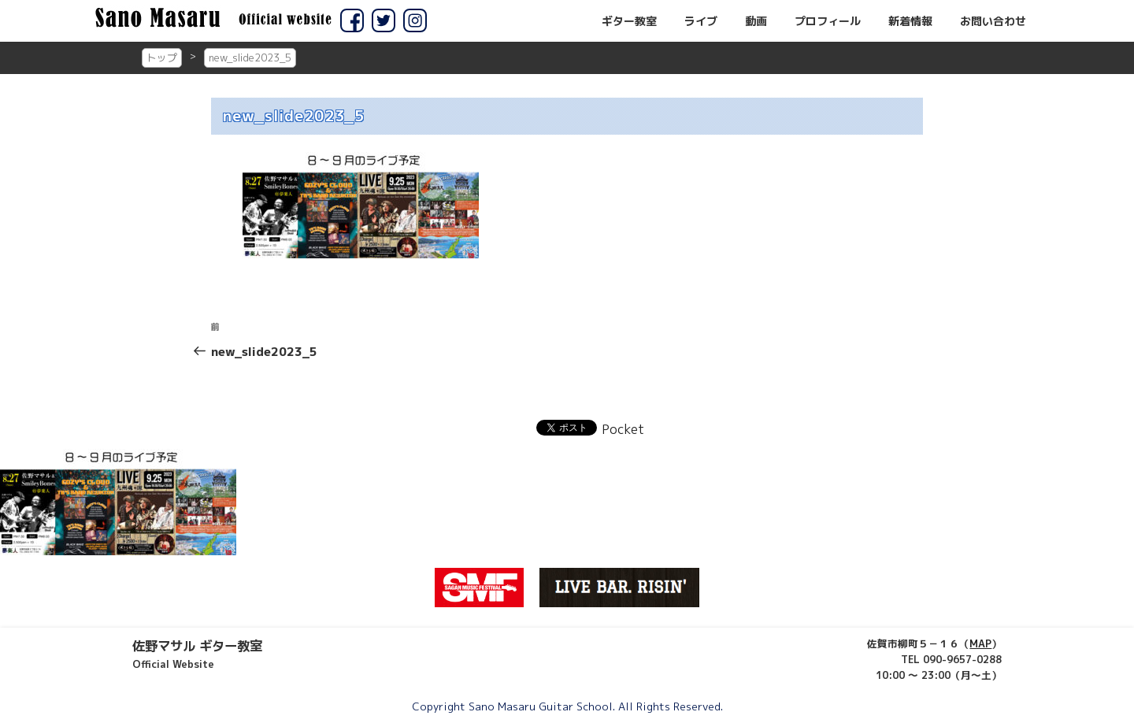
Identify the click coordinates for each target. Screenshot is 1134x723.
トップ (161, 57)
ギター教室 (629, 21)
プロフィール (828, 21)
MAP (980, 643)
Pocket (623, 429)
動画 (756, 21)
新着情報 (910, 21)
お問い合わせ (993, 21)
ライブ (700, 21)
